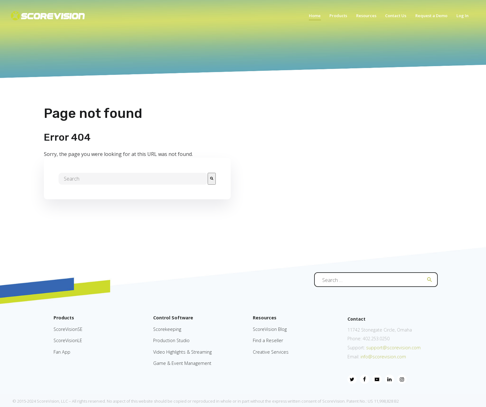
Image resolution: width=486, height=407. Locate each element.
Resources (264, 318)
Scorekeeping (167, 329)
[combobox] (133, 179)
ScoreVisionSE (68, 329)
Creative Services (271, 352)
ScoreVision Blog (270, 329)
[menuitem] (312, 17)
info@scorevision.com (383, 357)
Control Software (173, 318)
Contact (356, 319)
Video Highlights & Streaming (182, 352)
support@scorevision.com (393, 348)
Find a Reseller (268, 340)
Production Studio (171, 340)
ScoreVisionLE (68, 340)
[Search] (212, 179)
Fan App (62, 352)
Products (64, 318)
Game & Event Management (182, 363)
